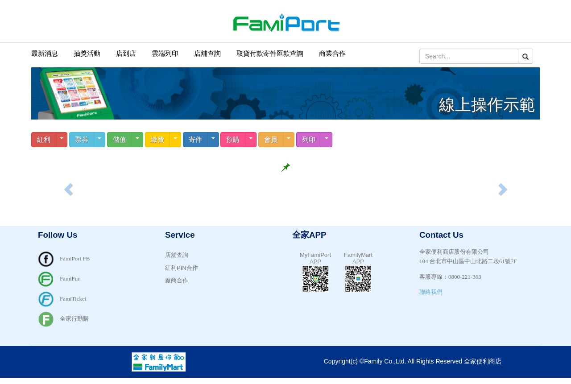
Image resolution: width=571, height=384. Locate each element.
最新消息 (44, 53)
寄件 (195, 139)
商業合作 (332, 53)
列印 (308, 139)
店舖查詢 (207, 53)
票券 (81, 139)
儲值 (119, 139)
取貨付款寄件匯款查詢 (269, 53)
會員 (270, 139)
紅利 (43, 139)
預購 (233, 139)
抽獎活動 (87, 53)
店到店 (126, 53)
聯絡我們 (431, 292)
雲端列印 (165, 53)
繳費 (157, 139)
